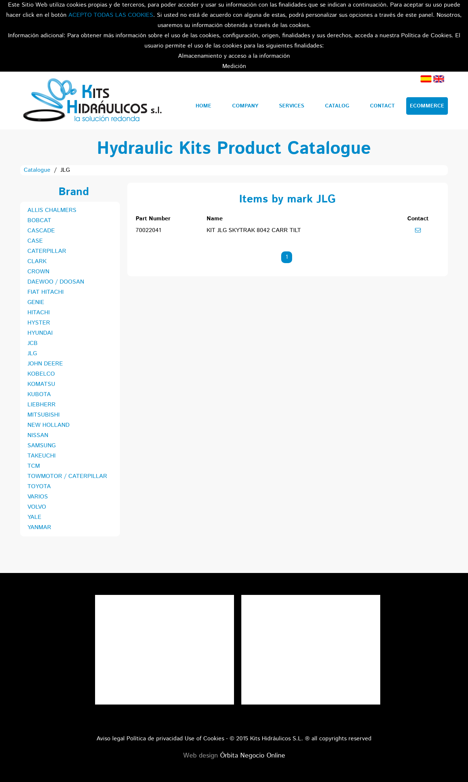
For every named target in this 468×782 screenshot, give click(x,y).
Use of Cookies (204, 738)
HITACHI (38, 312)
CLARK (36, 261)
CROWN (38, 271)
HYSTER (38, 323)
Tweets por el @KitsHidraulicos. (311, 600)
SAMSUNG (41, 445)
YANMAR (39, 527)
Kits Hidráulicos (92, 100)
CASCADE (41, 231)
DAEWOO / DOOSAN (55, 282)
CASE (35, 241)
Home (203, 106)
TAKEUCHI (41, 456)
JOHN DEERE (45, 364)
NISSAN (37, 435)
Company (245, 106)
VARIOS (37, 497)
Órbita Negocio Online (252, 755)
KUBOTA (39, 394)
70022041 (148, 230)
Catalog (337, 106)
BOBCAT (39, 220)
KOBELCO (41, 374)
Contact (382, 106)
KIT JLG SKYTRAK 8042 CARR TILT (254, 230)
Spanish (425, 79)
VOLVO (36, 507)
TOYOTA (39, 486)
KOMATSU (41, 384)
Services (291, 106)
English (438, 79)
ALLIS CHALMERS (51, 210)
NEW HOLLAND (48, 425)
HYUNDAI (40, 333)
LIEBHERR (41, 405)
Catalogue (37, 170)
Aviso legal (111, 738)
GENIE (35, 302)
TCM (33, 466)
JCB (32, 343)
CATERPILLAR (46, 251)
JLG (32, 353)
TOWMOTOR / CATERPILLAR (67, 476)
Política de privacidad (155, 738)
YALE (34, 517)
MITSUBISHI (43, 415)
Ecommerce (427, 106)
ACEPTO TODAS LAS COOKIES (110, 15)
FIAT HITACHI (45, 292)
